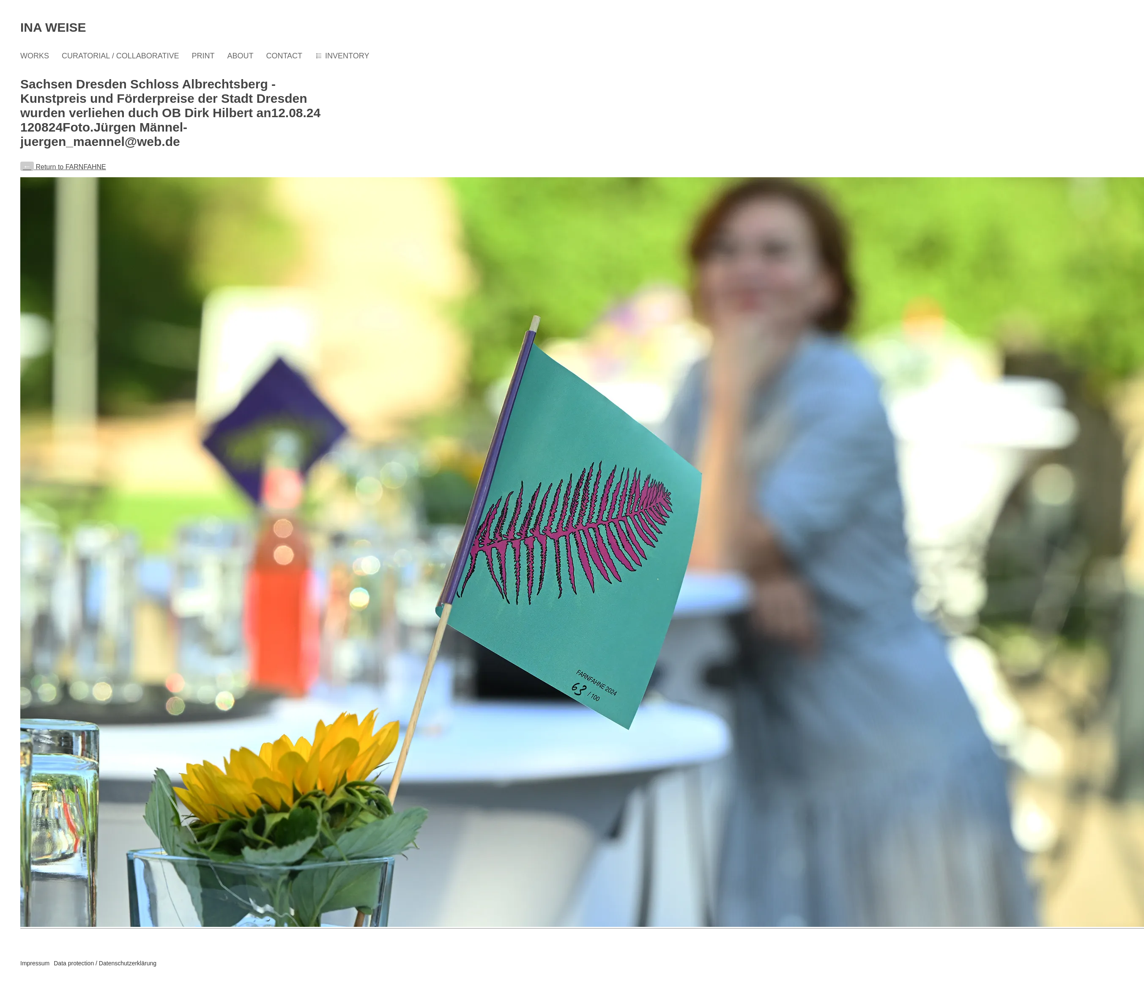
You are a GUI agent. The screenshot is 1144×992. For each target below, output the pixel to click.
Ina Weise (53, 27)
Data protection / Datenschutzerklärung (105, 963)
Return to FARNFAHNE (63, 166)
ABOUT (240, 56)
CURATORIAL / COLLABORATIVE (120, 56)
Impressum (34, 963)
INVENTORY (347, 56)
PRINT (203, 56)
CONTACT (284, 56)
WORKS (34, 56)
